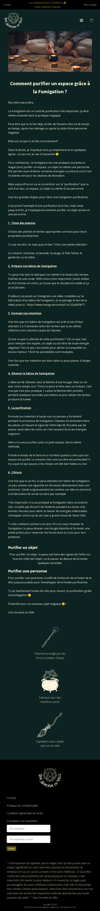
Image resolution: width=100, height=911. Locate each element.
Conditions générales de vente (25, 813)
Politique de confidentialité (22, 805)
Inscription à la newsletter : (23, 821)
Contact (11, 798)
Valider (11, 848)
